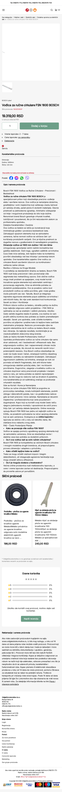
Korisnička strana (8, 731)
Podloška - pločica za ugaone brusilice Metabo (16, 515)
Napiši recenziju (31, 621)
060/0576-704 (47, 3)
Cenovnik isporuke (9, 758)
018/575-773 (17, 3)
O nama (5, 755)
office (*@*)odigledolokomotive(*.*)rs (33, 779)
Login (4, 725)
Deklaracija (9, 143)
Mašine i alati (18, 17)
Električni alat (30, 17)
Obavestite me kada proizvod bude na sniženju (18, 175)
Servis (4, 150)
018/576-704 (26, 3)
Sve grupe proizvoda (9, 765)
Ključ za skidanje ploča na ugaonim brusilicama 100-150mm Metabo (45, 514)
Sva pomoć (6, 743)
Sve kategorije (7, 17)
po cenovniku (24, 140)
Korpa (4, 734)
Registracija (6, 728)
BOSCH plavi (6, 103)
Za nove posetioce (9, 740)
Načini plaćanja (7, 749)
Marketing (5, 761)
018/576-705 (36, 3)
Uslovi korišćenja (8, 746)
